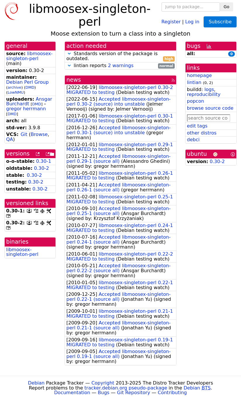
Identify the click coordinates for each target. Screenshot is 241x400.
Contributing (172, 392)
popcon (195, 101)
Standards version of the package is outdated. (120, 56)
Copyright (102, 383)
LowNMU (16, 92)
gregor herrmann (26, 108)
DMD (29, 87)
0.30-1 (43, 161)
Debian (36, 383)
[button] (69, 53)
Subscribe (220, 22)
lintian (194, 82)
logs (209, 89)
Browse (39, 134)
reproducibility (204, 94)
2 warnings (120, 65)
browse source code (210, 108)
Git (23, 134)
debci (193, 139)
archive (14, 87)
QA (9, 139)
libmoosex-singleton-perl (29, 56)
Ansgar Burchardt (29, 101)
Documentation (72, 392)
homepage (199, 75)
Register (171, 21)
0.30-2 (41, 168)
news (73, 79)
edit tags (197, 126)
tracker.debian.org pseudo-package (125, 388)
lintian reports (120, 65)
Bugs (104, 392)
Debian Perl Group (27, 82)
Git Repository (133, 392)
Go (226, 6)
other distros (201, 133)
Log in (192, 21)
